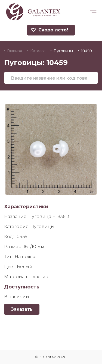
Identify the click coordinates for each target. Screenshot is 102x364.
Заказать (22, 309)
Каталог (37, 51)
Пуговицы (63, 51)
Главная (14, 51)
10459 (86, 51)
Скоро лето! (49, 29)
